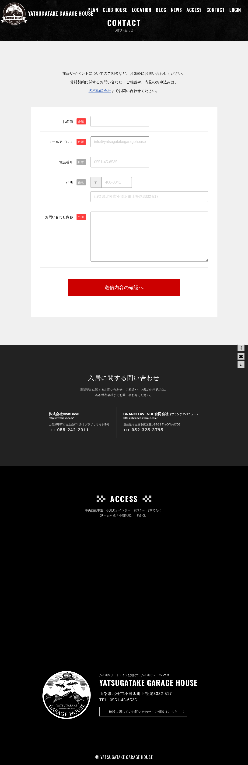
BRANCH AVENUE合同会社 (161, 416)
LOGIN (235, 9)
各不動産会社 (100, 91)
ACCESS (194, 9)
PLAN (92, 9)
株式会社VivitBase (62, 416)
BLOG (161, 9)
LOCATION (141, 9)
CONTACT (215, 9)
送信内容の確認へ (124, 287)
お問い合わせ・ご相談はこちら (147, 711)
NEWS (176, 9)
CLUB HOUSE (115, 9)
